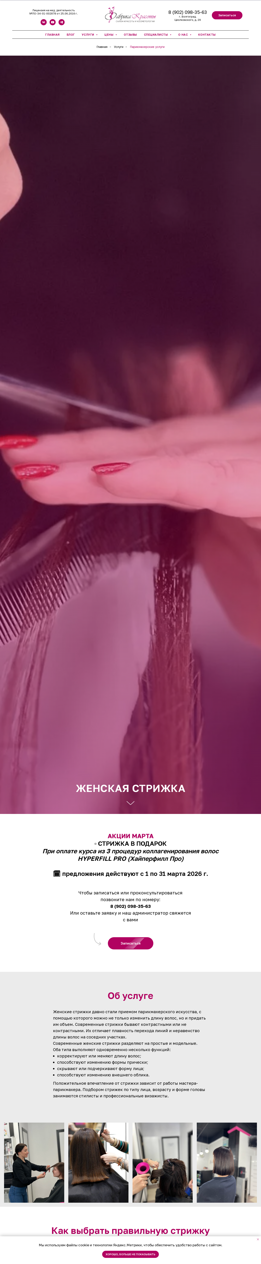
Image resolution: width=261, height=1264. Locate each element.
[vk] (44, 24)
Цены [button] (109, 34)
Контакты (207, 34)
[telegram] (62, 24)
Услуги (118, 46)
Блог (71, 34)
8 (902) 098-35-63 (187, 12)
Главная (52, 34)
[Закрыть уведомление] (258, 1239)
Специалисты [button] (156, 34)
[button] (227, 15)
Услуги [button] (88, 34)
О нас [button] (183, 34)
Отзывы (130, 34)
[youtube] (53, 24)
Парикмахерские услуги (147, 46)
